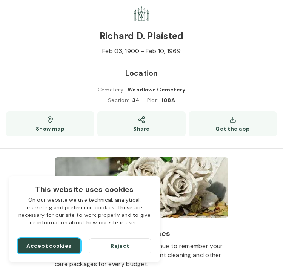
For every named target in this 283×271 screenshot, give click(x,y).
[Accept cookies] (49, 245)
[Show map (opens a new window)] (50, 123)
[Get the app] (233, 123)
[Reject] (120, 245)
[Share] (141, 123)
